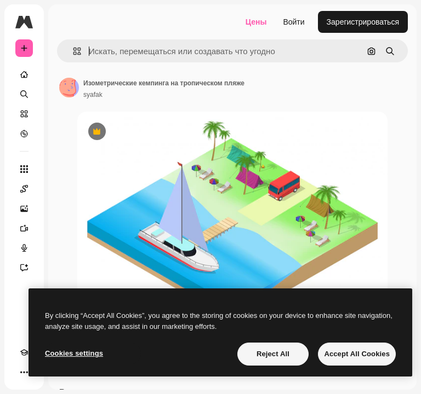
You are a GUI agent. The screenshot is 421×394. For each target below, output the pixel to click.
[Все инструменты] (24, 169)
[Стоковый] (24, 114)
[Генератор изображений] (24, 208)
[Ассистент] (24, 267)
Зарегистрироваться (363, 22)
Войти (293, 22)
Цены (256, 22)
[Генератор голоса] (24, 248)
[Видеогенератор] (24, 228)
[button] (73, 51)
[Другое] (24, 372)
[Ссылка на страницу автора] (69, 87)
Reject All (273, 354)
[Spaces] (24, 189)
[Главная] (24, 74)
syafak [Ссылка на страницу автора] (93, 95)
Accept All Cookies (357, 354)
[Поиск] (24, 94)
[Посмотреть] (24, 133)
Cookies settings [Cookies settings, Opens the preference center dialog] (74, 353)
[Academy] (24, 352)
